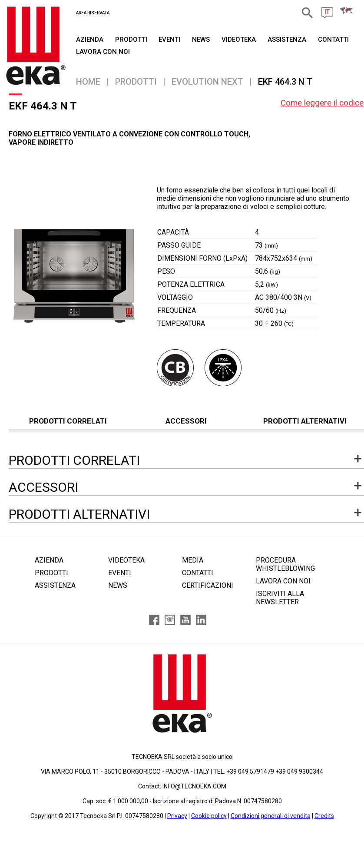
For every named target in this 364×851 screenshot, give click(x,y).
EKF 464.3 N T (285, 81)
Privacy (177, 815)
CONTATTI (333, 39)
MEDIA (192, 560)
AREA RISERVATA (92, 12)
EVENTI (169, 39)
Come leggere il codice (322, 103)
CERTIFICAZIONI (207, 585)
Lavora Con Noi (103, 52)
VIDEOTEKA (239, 39)
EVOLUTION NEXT (207, 81)
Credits (324, 815)
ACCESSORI (186, 421)
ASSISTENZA (287, 39)
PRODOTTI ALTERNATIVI (305, 421)
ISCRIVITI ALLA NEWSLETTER (280, 597)
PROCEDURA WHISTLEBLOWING (285, 564)
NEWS (201, 39)
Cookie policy (209, 815)
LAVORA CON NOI (283, 581)
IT (327, 11)
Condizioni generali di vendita (271, 815)
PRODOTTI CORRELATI (68, 421)
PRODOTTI (131, 39)
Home (88, 81)
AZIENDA (89, 39)
